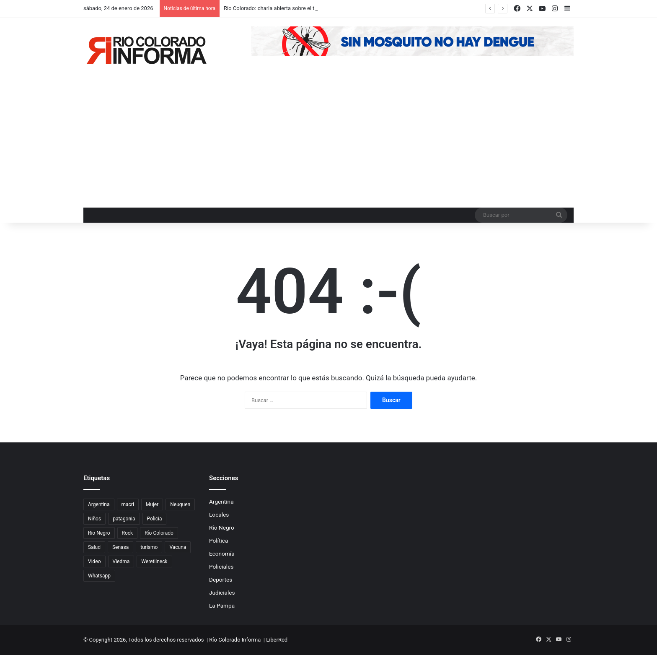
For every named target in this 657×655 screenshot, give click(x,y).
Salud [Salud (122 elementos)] (94, 547)
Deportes (220, 579)
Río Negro (221, 527)
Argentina (221, 501)
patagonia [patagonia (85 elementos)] (124, 519)
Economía (222, 553)
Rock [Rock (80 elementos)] (127, 533)
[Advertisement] (328, 144)
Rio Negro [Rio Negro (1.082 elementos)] (99, 533)
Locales (219, 514)
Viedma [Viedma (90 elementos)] (121, 561)
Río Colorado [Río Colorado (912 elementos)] (159, 533)
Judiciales (222, 592)
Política (218, 540)
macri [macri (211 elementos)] (128, 504)
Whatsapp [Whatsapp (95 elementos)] (99, 576)
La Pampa (222, 605)
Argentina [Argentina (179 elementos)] (99, 504)
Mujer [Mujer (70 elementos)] (152, 504)
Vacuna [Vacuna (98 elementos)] (177, 547)
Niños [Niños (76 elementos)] (94, 519)
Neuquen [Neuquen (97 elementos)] (180, 504)
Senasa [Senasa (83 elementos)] (120, 547)
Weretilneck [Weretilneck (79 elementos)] (154, 561)
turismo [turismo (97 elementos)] (149, 547)
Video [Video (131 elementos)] (94, 561)
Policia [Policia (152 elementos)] (154, 519)
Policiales (221, 566)
